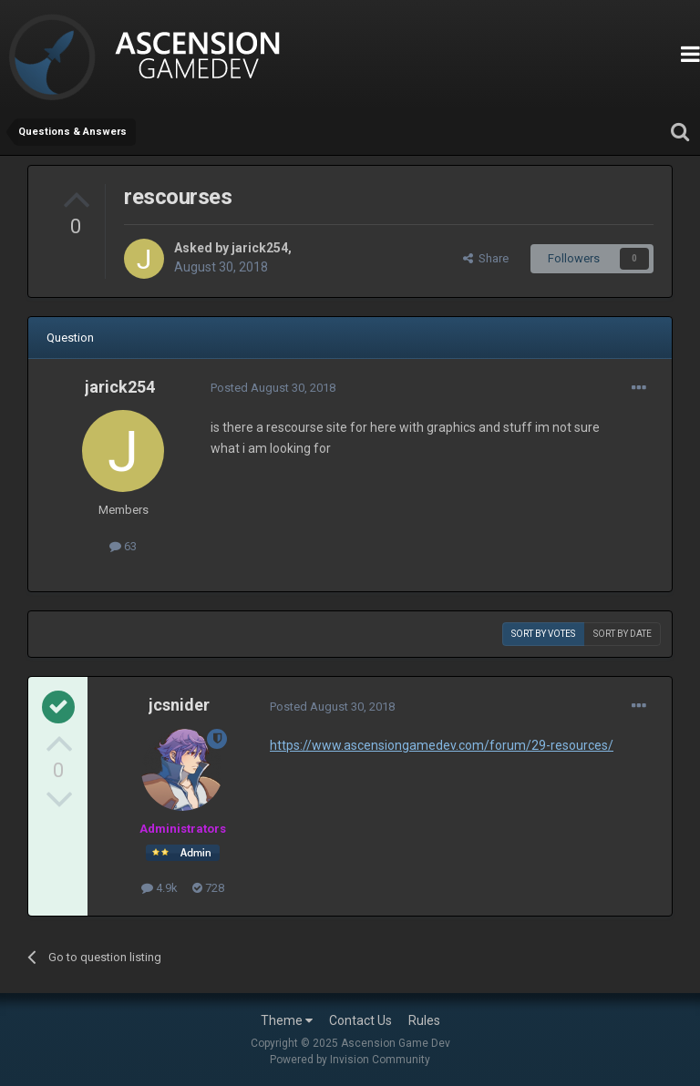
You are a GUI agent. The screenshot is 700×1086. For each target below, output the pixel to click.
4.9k (159, 888)
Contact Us (360, 1020)
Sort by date (622, 634)
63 (123, 546)
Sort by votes (543, 634)
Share (486, 258)
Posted (273, 387)
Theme (287, 1020)
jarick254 (260, 248)
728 (208, 888)
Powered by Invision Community (350, 1059)
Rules (424, 1020)
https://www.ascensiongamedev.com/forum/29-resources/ (441, 745)
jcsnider (179, 704)
